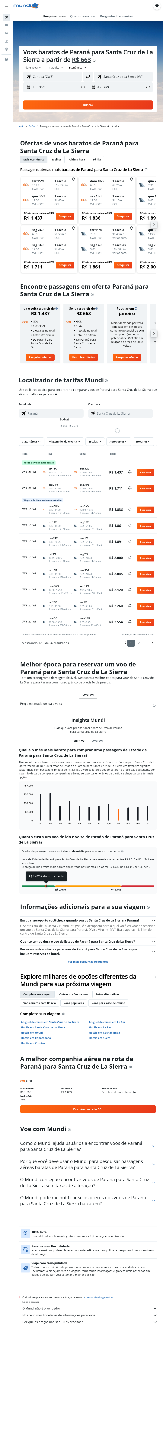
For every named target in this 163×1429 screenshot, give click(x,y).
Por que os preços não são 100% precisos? (89, 1322)
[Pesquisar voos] (6, 17)
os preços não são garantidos (98, 1297)
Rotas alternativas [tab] (107, 994)
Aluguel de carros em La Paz (107, 1022)
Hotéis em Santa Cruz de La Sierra (43, 1027)
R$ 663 (81, 60)
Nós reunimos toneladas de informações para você (89, 1315)
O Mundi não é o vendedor (89, 1308)
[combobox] (78, 67)
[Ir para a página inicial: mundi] (26, 5)
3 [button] (146, 643)
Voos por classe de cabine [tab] (108, 1003)
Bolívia (32, 126)
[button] (6, 6)
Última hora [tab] (77, 159)
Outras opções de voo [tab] (73, 994)
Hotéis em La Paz (100, 1027)
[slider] (117, 430)
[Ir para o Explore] (6, 49)
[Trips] (6, 60)
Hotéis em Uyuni (32, 1032)
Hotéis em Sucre (99, 1038)
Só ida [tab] (97, 159)
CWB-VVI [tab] (88, 694)
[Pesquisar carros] (6, 33)
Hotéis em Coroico (33, 1043)
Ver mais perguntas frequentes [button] (88, 961)
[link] (40, 357)
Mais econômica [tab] (33, 159)
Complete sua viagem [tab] (37, 994)
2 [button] (139, 643)
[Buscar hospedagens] (6, 25)
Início (21, 126)
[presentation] (94, 60)
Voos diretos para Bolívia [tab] (39, 1003)
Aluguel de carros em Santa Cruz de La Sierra (50, 1022)
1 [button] (131, 643)
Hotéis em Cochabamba (104, 1032)
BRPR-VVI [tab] (79, 741)
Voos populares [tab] (74, 1003)
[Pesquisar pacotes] (6, 41)
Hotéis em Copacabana (36, 1038)
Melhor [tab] (56, 159)
